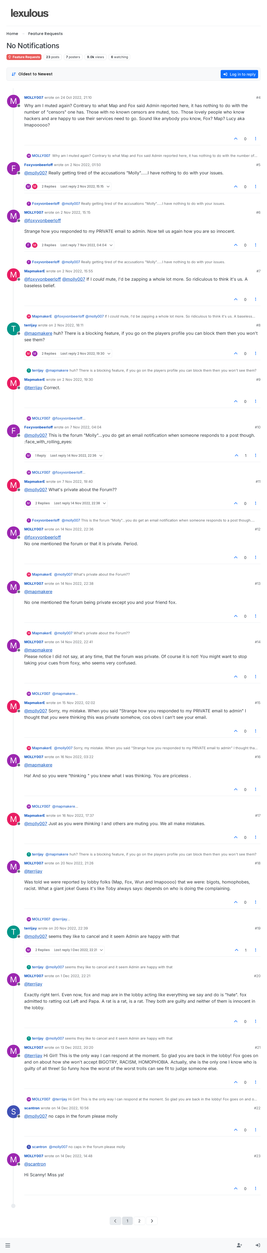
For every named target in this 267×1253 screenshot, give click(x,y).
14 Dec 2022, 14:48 (76, 1156)
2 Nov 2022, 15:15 (76, 212)
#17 (258, 815)
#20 (257, 976)
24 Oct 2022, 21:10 (76, 97)
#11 (258, 481)
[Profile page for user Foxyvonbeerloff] (13, 168)
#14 (258, 642)
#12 (258, 529)
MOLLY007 (33, 97)
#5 (258, 165)
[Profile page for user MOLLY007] (13, 101)
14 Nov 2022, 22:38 (77, 583)
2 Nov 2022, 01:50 (85, 165)
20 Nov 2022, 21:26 (77, 863)
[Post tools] (256, 139)
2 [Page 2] (139, 1221)
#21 (258, 1047)
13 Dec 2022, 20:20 (77, 1047)
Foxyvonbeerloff (38, 165)
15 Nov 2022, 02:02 (78, 703)
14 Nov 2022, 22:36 (77, 529)
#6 (258, 212)
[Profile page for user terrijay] (13, 328)
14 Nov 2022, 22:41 (77, 642)
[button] (7, 1245)
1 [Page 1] (127, 1221)
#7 (258, 271)
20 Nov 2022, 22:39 (71, 928)
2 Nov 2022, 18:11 (68, 325)
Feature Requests (24, 57)
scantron (32, 1108)
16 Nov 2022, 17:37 (78, 815)
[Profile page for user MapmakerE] (13, 274)
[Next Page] (152, 1221)
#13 (258, 583)
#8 (258, 325)
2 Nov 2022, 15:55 (77, 271)
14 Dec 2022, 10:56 (73, 1108)
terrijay (30, 325)
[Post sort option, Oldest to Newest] (32, 74)
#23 (257, 1156)
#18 (258, 863)
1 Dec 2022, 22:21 (75, 976)
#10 (258, 427)
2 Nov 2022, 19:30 (77, 379)
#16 (258, 757)
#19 (258, 928)
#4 (258, 97)
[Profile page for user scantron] (13, 1111)
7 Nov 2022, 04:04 (85, 427)
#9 (258, 379)
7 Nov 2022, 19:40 (77, 481)
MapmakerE (34, 271)
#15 (258, 703)
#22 (257, 1108)
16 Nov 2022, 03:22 (77, 757)
